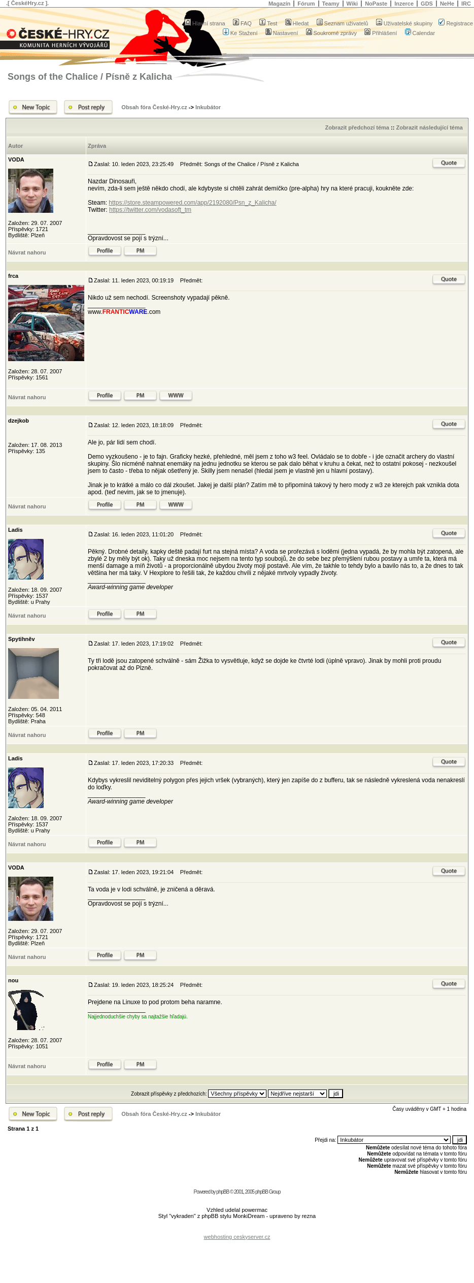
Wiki (352, 4)
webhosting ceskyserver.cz (237, 1237)
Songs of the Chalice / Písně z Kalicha (90, 77)
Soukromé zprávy (331, 33)
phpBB (222, 1192)
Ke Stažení (240, 33)
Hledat (297, 23)
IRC (466, 4)
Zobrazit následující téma (429, 127)
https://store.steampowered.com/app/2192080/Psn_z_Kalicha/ (192, 202)
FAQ (242, 23)
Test (268, 23)
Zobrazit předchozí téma (357, 127)
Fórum (306, 4)
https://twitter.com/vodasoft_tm (150, 209)
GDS (427, 4)
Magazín (279, 4)
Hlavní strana (205, 23)
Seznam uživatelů (342, 23)
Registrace (455, 23)
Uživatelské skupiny (404, 23)
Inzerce (404, 4)
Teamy (331, 4)
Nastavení (281, 33)
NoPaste (376, 4)
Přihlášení (380, 33)
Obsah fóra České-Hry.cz (154, 107)
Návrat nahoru (27, 252)
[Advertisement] (237, 1229)
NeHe (447, 4)
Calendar (420, 33)
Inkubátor (208, 107)
